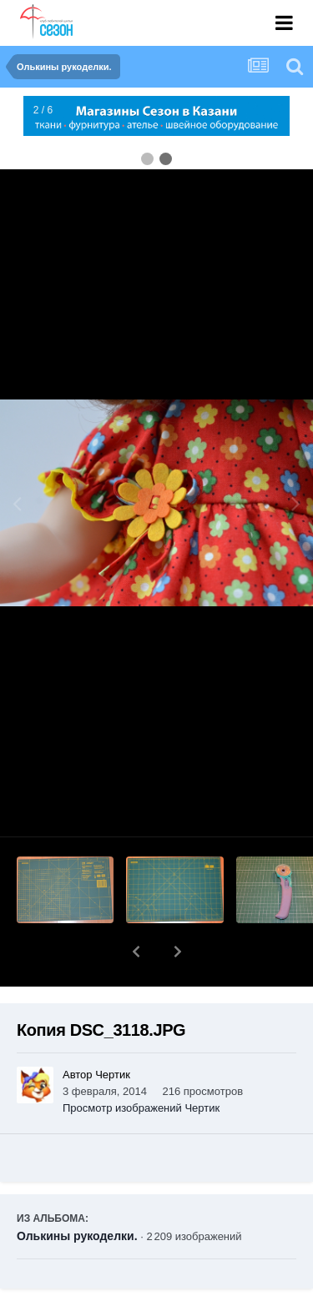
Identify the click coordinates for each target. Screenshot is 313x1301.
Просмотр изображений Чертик (141, 1064)
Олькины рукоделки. (77, 1192)
